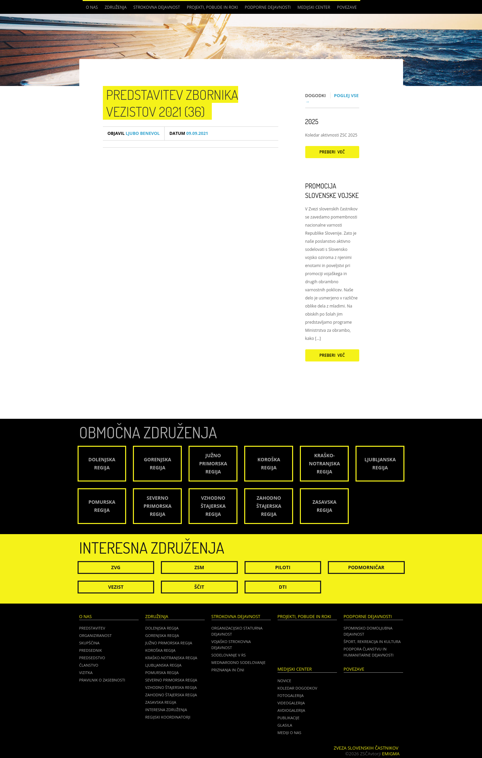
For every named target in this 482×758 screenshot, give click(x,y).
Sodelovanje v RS (228, 655)
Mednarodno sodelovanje (238, 662)
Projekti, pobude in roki (212, 7)
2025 (311, 121)
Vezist (116, 587)
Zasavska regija (160, 702)
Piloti (282, 567)
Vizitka (86, 672)
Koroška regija (160, 650)
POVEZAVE (347, 7)
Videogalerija (291, 702)
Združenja (115, 7)
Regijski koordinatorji (168, 717)
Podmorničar (366, 567)
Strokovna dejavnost (156, 7)
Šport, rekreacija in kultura (372, 641)
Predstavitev (92, 628)
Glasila (285, 725)
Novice (284, 680)
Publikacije (289, 717)
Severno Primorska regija (171, 679)
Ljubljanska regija (163, 665)
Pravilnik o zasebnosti (102, 679)
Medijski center (313, 7)
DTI (283, 587)
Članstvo (88, 665)
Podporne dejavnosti (268, 7)
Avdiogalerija (291, 710)
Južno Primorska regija (168, 642)
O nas (92, 7)
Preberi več (332, 152)
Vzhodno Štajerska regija (171, 687)
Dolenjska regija (162, 628)
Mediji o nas (290, 732)
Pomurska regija (162, 672)
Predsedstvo (92, 657)
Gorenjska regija (162, 635)
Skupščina (89, 642)
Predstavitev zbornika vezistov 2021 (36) (172, 103)
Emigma (391, 754)
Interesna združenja (166, 709)
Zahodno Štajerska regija (171, 694)
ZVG (115, 567)
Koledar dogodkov (297, 688)
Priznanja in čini (227, 669)
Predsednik (90, 650)
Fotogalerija (291, 695)
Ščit (199, 587)
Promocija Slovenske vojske (332, 190)
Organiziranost (95, 635)
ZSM (199, 567)
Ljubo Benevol (134, 133)
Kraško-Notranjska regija (171, 657)
